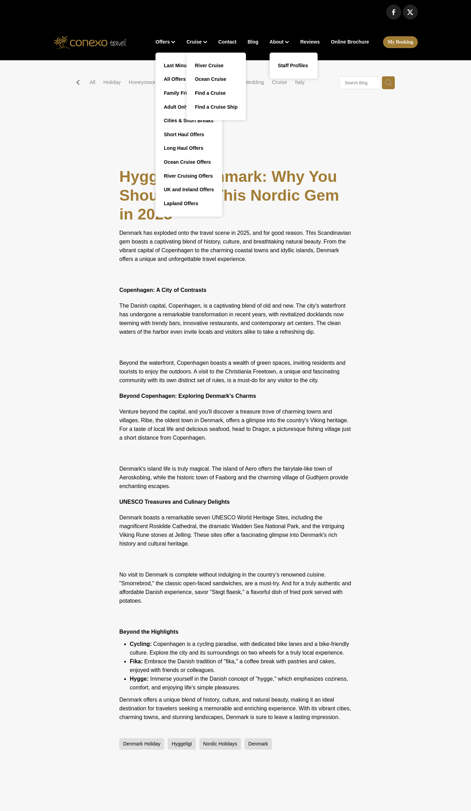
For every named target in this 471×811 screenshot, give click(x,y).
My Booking (400, 42)
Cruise (196, 42)
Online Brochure (350, 42)
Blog (253, 42)
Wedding (254, 82)
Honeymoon (143, 82)
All (92, 82)
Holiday (112, 82)
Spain (200, 82)
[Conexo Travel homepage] (89, 42)
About (279, 42)
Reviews (310, 42)
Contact (227, 42)
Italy (300, 82)
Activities (225, 82)
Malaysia (175, 82)
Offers (165, 42)
